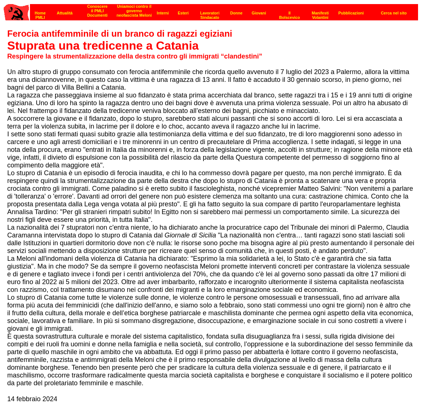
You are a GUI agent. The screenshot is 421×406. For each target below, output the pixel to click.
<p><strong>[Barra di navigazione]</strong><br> (211, 10)
